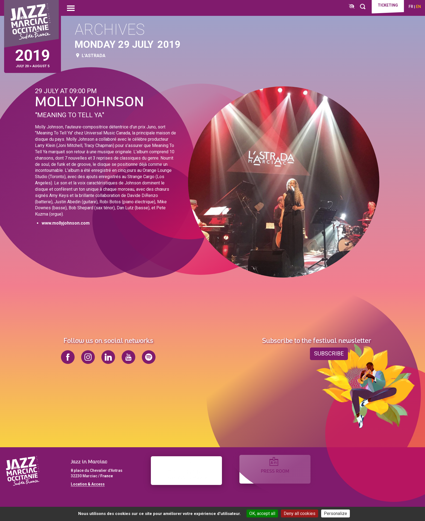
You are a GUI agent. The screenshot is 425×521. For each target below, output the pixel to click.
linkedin (108, 357)
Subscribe (329, 354)
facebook (68, 357)
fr (411, 6)
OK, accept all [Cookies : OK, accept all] (262, 513)
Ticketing (385, 6)
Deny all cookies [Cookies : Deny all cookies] (299, 513)
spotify (149, 357)
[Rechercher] (358, 7)
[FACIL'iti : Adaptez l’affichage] (346, 6)
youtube (128, 357)
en (418, 6)
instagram (88, 357)
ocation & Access (89, 484)
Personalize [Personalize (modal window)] (335, 513)
